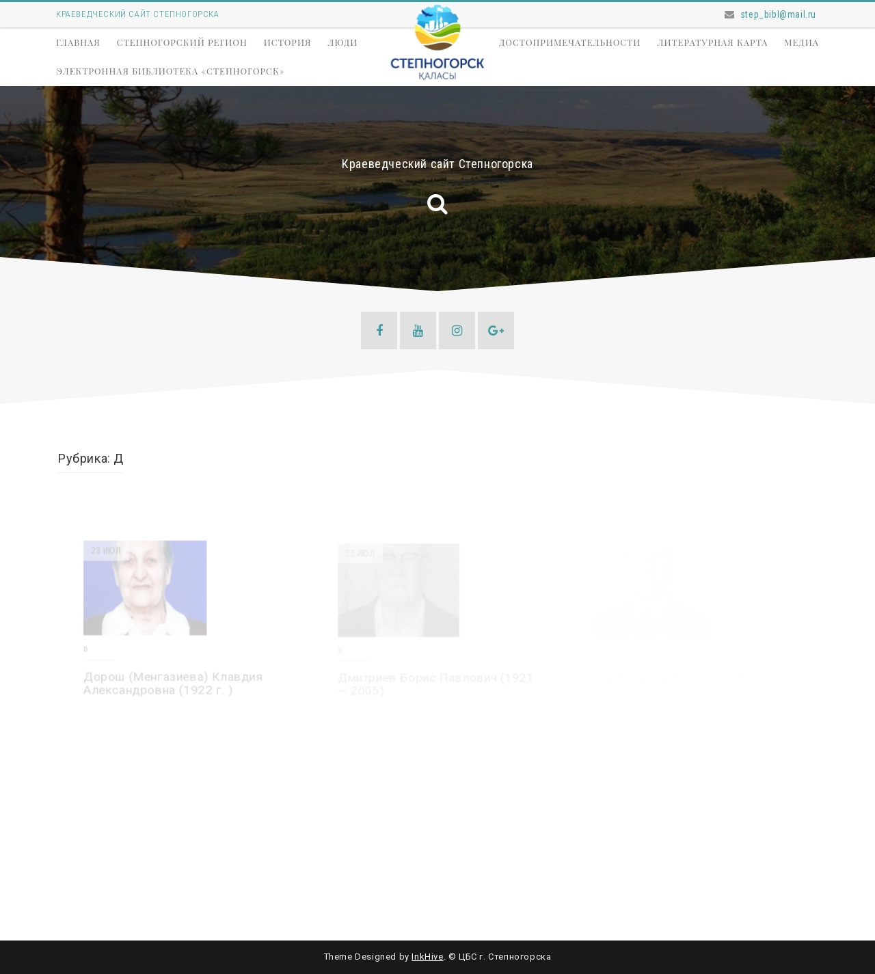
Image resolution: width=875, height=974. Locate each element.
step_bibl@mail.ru (778, 14)
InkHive (427, 956)
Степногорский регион (182, 42)
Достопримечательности (570, 42)
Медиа (801, 42)
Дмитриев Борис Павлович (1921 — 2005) (436, 685)
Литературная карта (712, 42)
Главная (78, 42)
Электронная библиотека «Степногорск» (170, 71)
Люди (342, 42)
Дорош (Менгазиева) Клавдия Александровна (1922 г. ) (173, 684)
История (288, 42)
